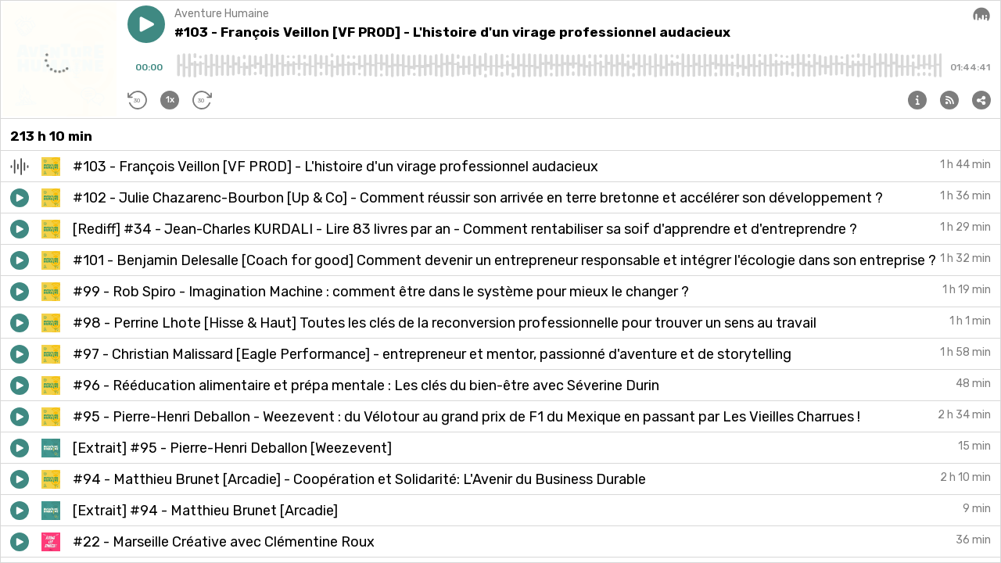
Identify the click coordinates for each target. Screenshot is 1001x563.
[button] (146, 24)
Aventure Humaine (221, 13)
